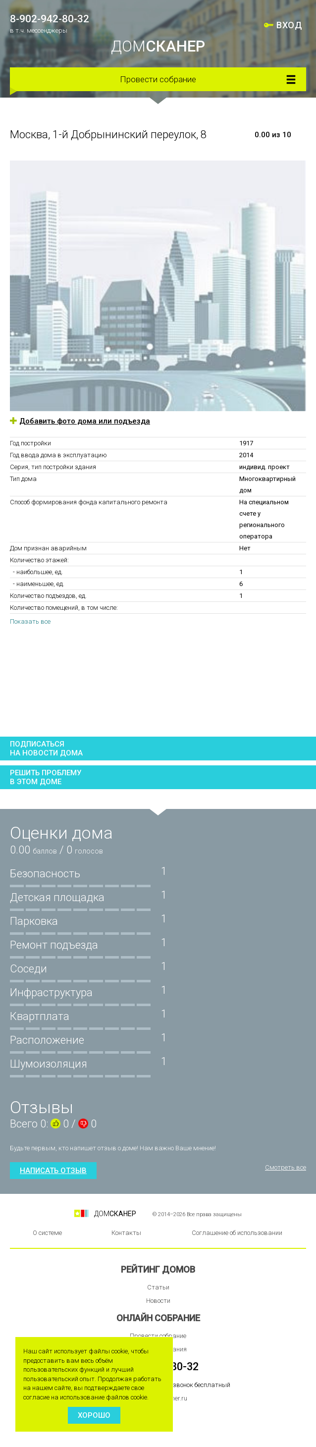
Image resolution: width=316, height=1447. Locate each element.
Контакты (126, 1232)
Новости (158, 1300)
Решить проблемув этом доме (45, 777)
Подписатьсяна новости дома (46, 748)
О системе (47, 1232)
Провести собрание (158, 79)
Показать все (30, 621)
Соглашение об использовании (237, 1232)
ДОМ (158, 46)
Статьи (158, 1287)
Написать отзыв (53, 1170)
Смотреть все (285, 1167)
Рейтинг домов (158, 1269)
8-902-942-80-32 (49, 19)
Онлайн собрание (158, 1318)
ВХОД (289, 25)
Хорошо (94, 1415)
